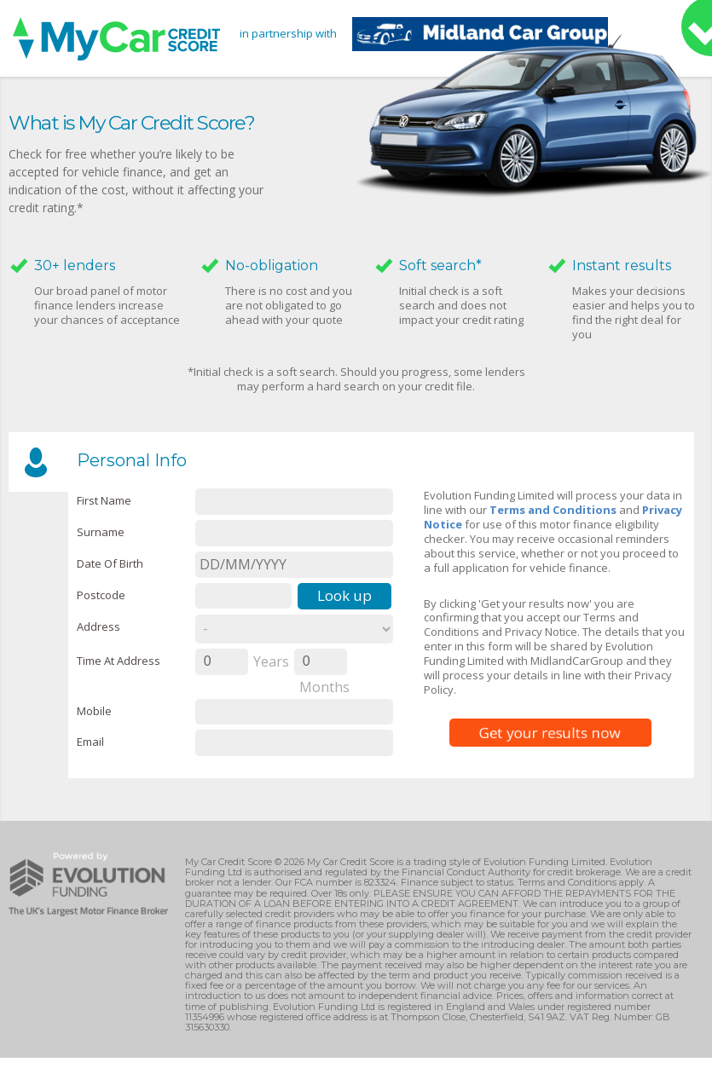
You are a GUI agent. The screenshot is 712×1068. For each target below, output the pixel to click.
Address (98, 626)
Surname (100, 532)
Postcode (101, 595)
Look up (344, 595)
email (90, 741)
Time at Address (118, 660)
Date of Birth (110, 563)
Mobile (94, 711)
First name (104, 500)
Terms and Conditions (552, 509)
